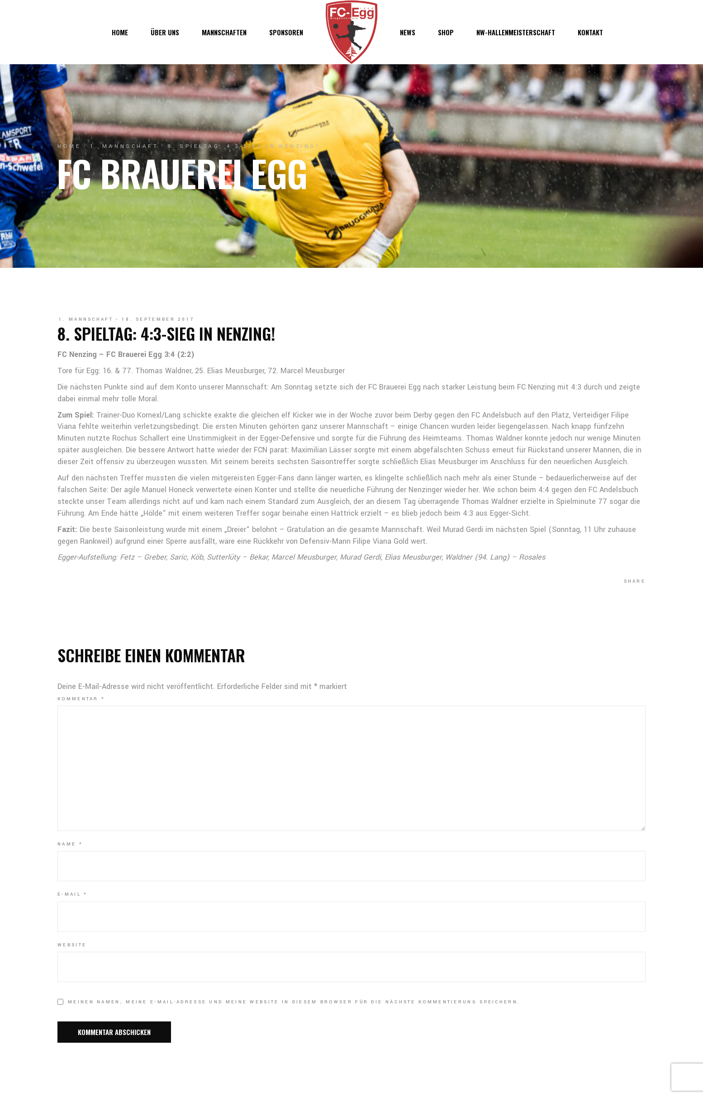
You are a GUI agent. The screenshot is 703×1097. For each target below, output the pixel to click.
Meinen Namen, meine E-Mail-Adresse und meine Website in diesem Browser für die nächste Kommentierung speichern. (294, 1002)
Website (71, 945)
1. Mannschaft (124, 146)
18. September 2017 (158, 319)
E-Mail (72, 894)
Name (70, 844)
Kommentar (81, 699)
